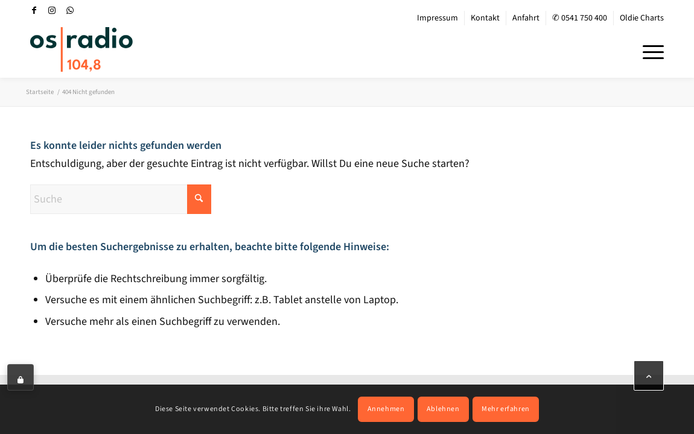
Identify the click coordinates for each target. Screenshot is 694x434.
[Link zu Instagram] (52, 10)
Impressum (437, 18)
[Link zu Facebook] (34, 10)
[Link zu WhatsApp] (70, 10)
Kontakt (485, 18)
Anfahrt (526, 18)
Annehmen (386, 409)
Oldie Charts (642, 18)
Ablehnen (443, 409)
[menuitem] (438, 18)
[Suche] (120, 199)
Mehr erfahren (506, 409)
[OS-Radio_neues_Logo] (81, 49)
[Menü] (649, 51)
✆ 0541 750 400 (579, 18)
